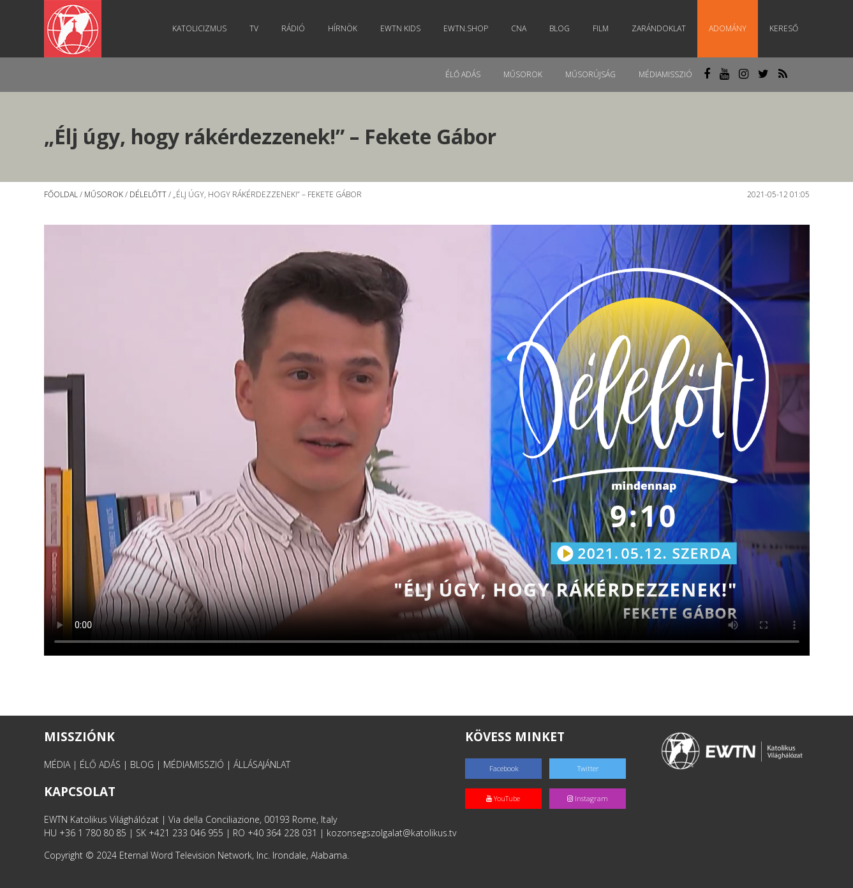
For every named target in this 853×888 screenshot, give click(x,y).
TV (253, 28)
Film (601, 28)
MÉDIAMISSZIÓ (193, 764)
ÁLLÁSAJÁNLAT (262, 764)
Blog (559, 28)
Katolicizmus (199, 28)
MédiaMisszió (665, 74)
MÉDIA (57, 764)
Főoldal (61, 194)
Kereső (783, 28)
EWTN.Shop (465, 28)
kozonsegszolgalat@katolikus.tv (391, 833)
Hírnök (342, 28)
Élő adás (462, 74)
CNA (518, 28)
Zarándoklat (659, 28)
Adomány (727, 28)
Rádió (293, 28)
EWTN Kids (400, 28)
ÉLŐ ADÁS (100, 764)
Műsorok (522, 74)
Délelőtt (148, 194)
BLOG (142, 764)
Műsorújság (590, 74)
